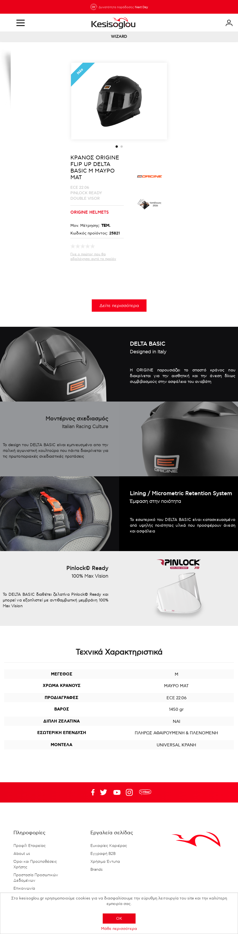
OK (119, 918)
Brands (96, 869)
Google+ (130, 792)
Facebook (90, 792)
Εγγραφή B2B (103, 854)
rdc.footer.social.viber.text (145, 792)
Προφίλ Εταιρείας (29, 846)
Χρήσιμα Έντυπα (105, 861)
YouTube (103, 792)
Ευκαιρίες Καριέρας (108, 846)
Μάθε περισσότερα (119, 928)
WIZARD (119, 36)
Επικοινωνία (24, 888)
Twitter (117, 792)
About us (21, 854)
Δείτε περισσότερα (119, 305)
